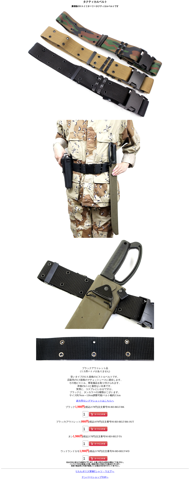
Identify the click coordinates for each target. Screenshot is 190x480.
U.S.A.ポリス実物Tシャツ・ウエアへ (95, 471)
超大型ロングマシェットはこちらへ (95, 401)
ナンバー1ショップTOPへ (95, 477)
